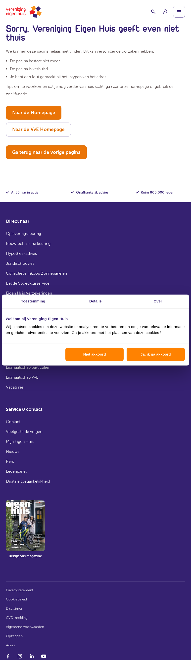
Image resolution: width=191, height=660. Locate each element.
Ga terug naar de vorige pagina (46, 152)
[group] (165, 12)
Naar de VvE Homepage (38, 129)
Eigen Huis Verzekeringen (29, 293)
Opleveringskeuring (23, 233)
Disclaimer (14, 608)
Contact (13, 421)
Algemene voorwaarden (25, 627)
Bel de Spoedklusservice (27, 283)
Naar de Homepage (33, 112)
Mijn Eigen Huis (20, 441)
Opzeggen (14, 636)
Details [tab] (95, 301)
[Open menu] (179, 12)
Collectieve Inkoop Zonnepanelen (36, 273)
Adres (10, 645)
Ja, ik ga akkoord (156, 354)
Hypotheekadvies (21, 253)
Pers (10, 461)
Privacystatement (19, 590)
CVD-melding (17, 618)
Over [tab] (157, 301)
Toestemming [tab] (33, 301)
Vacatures (15, 387)
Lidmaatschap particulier (28, 367)
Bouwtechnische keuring (28, 243)
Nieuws (12, 451)
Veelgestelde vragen (24, 431)
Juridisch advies (20, 263)
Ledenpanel (16, 471)
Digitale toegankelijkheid (28, 481)
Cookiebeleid (16, 599)
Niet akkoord (94, 354)
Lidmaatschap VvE (22, 377)
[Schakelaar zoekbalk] (153, 12)
